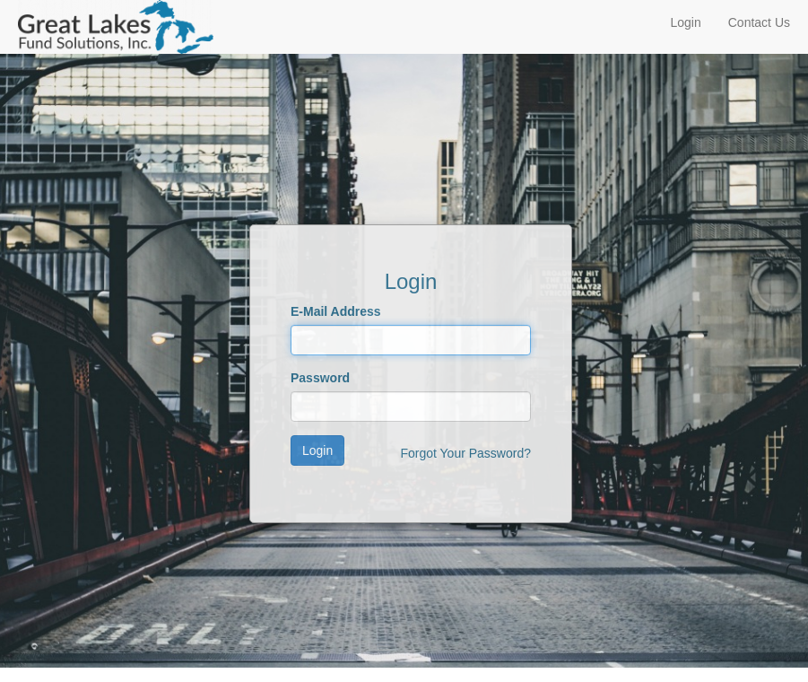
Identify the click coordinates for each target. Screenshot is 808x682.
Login (685, 22)
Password (320, 378)
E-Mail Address (336, 311)
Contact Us (759, 22)
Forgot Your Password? (465, 453)
